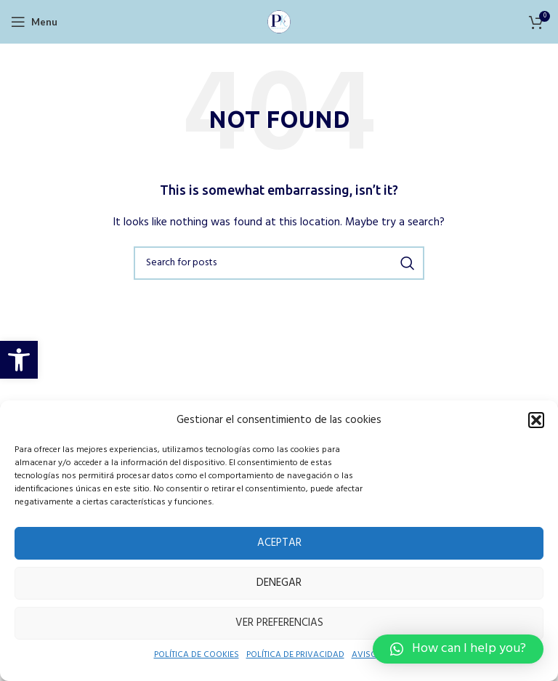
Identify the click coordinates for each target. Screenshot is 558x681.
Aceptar (279, 542)
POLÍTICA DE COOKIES (189, 655)
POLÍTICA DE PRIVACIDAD (298, 655)
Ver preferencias (279, 622)
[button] (19, 360)
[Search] (279, 263)
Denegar (279, 582)
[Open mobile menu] (33, 21)
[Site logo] (279, 21)
